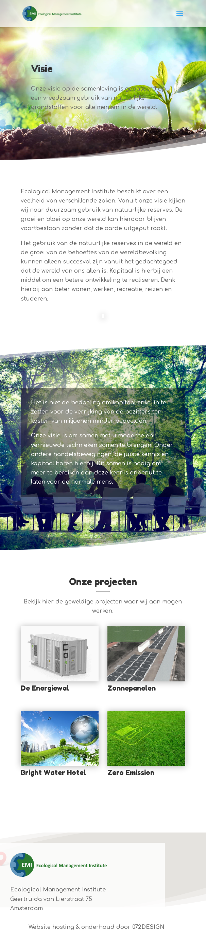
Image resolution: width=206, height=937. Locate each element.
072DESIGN (148, 927)
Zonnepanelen (131, 688)
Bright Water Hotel (53, 773)
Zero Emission (130, 773)
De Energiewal (45, 688)
